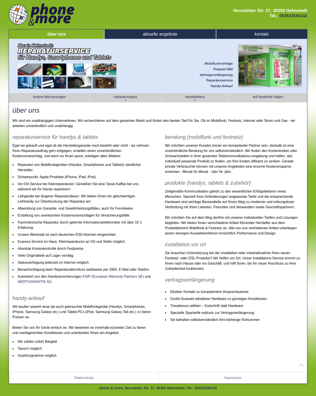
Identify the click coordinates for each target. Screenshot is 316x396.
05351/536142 (293, 15)
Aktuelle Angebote (160, 34)
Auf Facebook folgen (268, 97)
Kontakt (262, 34)
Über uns (56, 34)
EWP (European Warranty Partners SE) (113, 276)
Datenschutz (84, 378)
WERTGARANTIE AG (35, 282)
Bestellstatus (195, 98)
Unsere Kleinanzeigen (49, 97)
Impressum (233, 378)
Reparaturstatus (125, 98)
